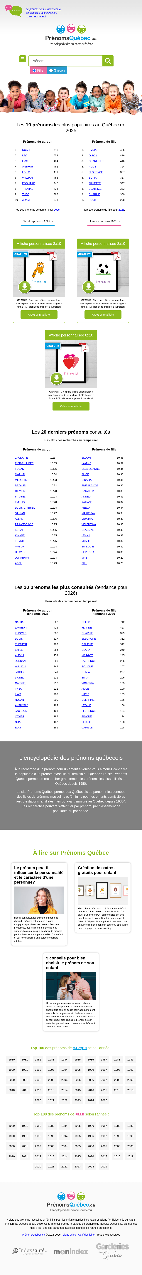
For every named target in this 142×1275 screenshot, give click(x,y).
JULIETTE (95, 183)
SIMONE (87, 716)
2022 (64, 1100)
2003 (51, 1079)
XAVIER (19, 716)
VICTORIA (88, 683)
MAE (84, 557)
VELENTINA (89, 524)
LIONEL (19, 677)
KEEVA (86, 507)
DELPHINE (88, 699)
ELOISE (86, 722)
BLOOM (86, 457)
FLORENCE (96, 172)
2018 (117, 1090)
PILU (84, 563)
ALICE (92, 166)
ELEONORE (89, 638)
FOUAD (19, 468)
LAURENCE (89, 660)
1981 (25, 1059)
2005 (78, 1079)
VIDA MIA (87, 518)
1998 (117, 1069)
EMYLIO (20, 502)
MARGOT (87, 655)
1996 (91, 1069)
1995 (78, 1069)
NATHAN (20, 622)
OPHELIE (87, 644)
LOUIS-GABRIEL (25, 507)
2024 (91, 1100)
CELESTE (87, 622)
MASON (19, 546)
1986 (91, 1059)
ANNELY (87, 496)
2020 (38, 1100)
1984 (64, 1059)
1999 (130, 1069)
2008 (117, 1079)
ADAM (26, 199)
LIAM (25, 161)
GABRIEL (20, 683)
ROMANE (87, 666)
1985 (78, 1059)
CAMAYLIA (88, 491)
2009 (130, 1079)
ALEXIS (19, 655)
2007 (104, 1079)
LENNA (86, 535)
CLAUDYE (88, 529)
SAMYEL (20, 496)
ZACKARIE (21, 457)
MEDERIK (21, 479)
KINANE (20, 535)
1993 (51, 1069)
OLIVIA (93, 155)
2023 (78, 1100)
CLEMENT (21, 644)
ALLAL (19, 518)
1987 (104, 1059)
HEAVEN (20, 552)
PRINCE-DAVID (24, 524)
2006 (91, 1079)
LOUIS (26, 172)
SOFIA (93, 177)
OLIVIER (20, 491)
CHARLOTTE (96, 161)
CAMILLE (87, 727)
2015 (78, 1090)
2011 (25, 1090)
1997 (104, 1069)
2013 (51, 1090)
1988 (117, 1059)
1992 (38, 1069)
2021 (51, 1100)
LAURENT (21, 627)
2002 (38, 1079)
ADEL (18, 563)
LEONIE (86, 705)
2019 (130, 1090)
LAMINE (86, 463)
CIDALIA (87, 479)
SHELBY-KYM (90, 485)
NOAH (26, 149)
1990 (12, 1069)
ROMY (93, 199)
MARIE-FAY (88, 513)
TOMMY (20, 541)
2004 (64, 1079)
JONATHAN (22, 557)
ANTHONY (21, 705)
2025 (57, 209)
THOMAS (27, 188)
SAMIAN (20, 513)
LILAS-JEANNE (91, 468)
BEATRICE (95, 188)
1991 (25, 1069)
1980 (12, 1059)
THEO (25, 194)
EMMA (93, 149)
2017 (104, 1090)
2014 (64, 1090)
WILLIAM (27, 177)
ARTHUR (27, 166)
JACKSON (21, 710)
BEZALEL (20, 485)
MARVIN (20, 474)
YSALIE (86, 541)
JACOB (19, 672)
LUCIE (85, 694)
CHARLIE (94, 194)
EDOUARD (28, 183)
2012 (38, 1090)
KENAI (19, 529)
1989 (130, 1059)
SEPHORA (88, 552)
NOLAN (19, 699)
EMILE (19, 649)
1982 (38, 1059)
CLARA (86, 649)
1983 (51, 1059)
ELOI (18, 727)
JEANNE (87, 627)
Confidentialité (86, 1234)
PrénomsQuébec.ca (33, 1234)
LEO (24, 155)
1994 (64, 1069)
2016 (91, 1090)
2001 (25, 1079)
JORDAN (20, 660)
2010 (12, 1090)
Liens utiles (69, 1234)
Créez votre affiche (39, 314)
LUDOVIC (20, 633)
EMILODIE (88, 546)
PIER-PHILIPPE (24, 463)
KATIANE (87, 502)
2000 (12, 1079)
